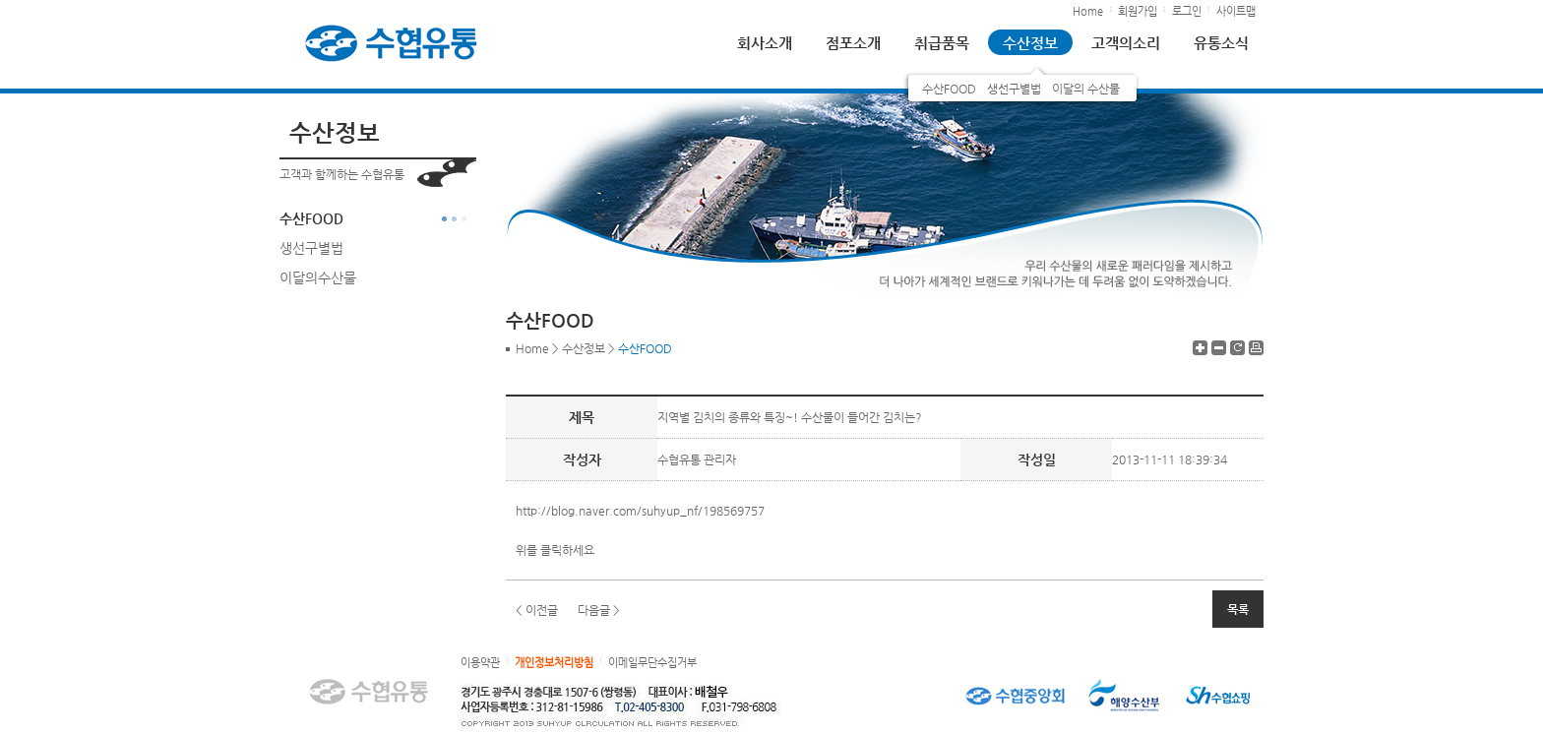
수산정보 (1030, 42)
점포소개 (853, 42)
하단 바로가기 (0, 0)
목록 (1238, 609)
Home (1088, 11)
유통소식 (1221, 42)
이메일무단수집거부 (652, 662)
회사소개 (764, 42)
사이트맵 (1236, 11)
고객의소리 (1125, 42)
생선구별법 (1014, 88)
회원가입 (1137, 11)
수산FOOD (949, 88)
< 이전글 (537, 610)
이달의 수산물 (1086, 88)
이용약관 (480, 662)
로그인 (1187, 11)
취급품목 (941, 42)
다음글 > (599, 610)
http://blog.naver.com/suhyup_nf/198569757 (640, 511)
